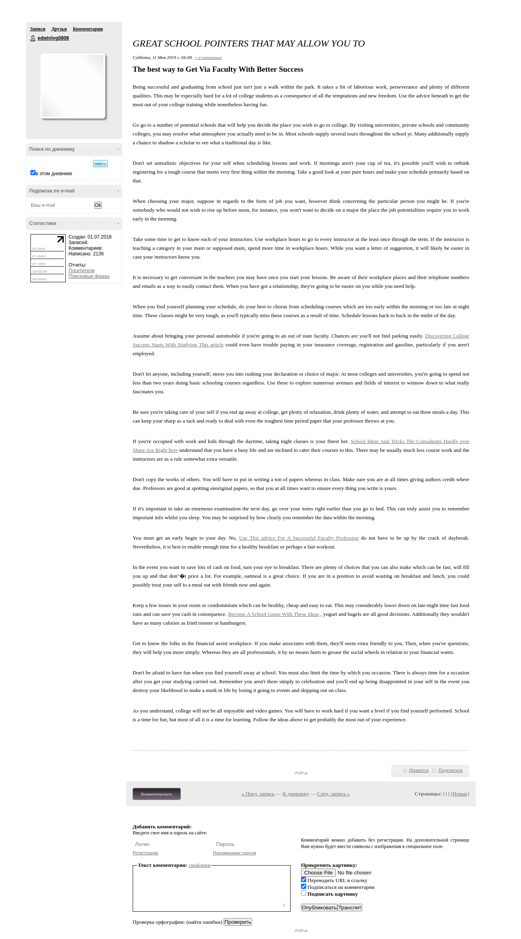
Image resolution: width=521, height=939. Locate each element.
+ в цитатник (208, 57)
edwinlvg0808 (33, 38)
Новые (459, 794)
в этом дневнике (54, 173)
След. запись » (333, 794)
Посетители (82, 270)
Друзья (59, 29)
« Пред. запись (258, 794)
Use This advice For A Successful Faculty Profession (299, 538)
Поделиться (450, 770)
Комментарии (88, 29)
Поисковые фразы (89, 276)
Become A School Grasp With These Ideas (273, 614)
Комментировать (156, 793)
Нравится (418, 770)
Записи (37, 29)
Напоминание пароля (234, 853)
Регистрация (145, 853)
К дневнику (296, 794)
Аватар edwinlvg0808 (72, 86)
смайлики (200, 865)
